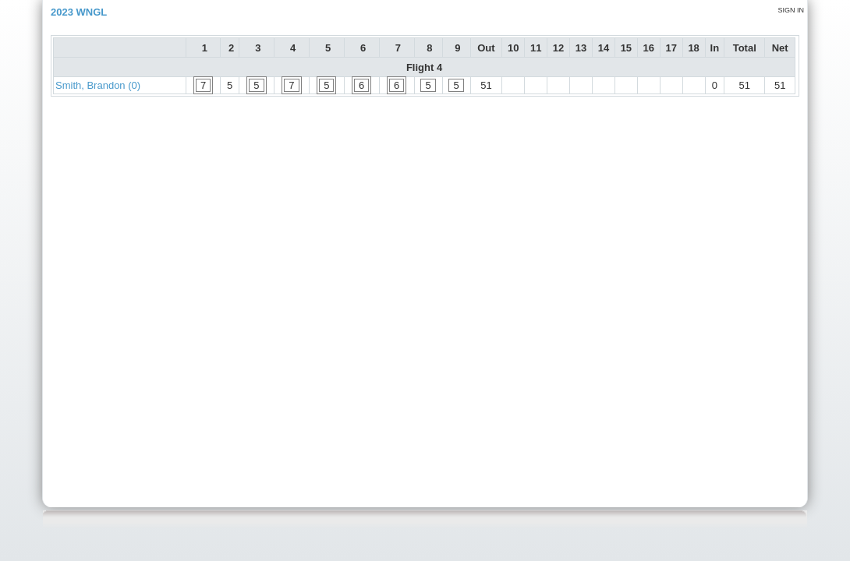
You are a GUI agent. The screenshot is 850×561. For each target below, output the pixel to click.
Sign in (790, 10)
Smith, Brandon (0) (97, 85)
